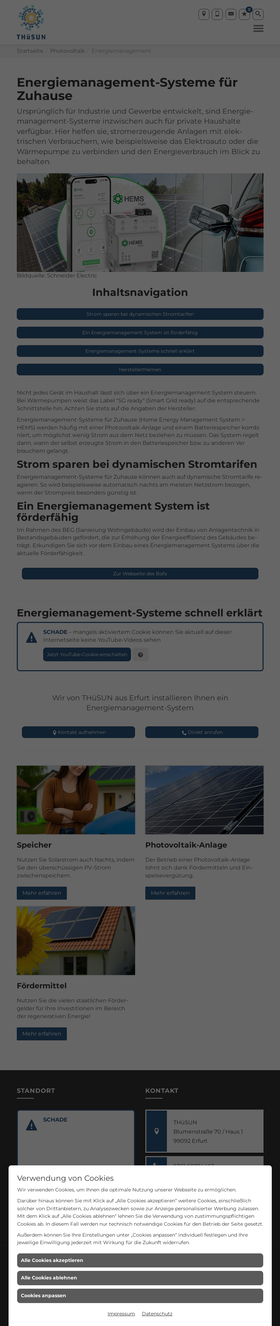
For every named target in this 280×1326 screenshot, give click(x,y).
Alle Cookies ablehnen (49, 1278)
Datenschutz (157, 1314)
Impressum (121, 1314)
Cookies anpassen (43, 1295)
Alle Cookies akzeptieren (52, 1260)
